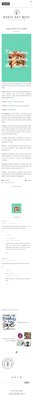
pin (9, 182)
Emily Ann (5, 258)
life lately (6, 180)
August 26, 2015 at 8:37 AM (12, 240)
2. (23, 168)
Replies (9, 235)
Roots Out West (10, 238)
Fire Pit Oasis (15, 113)
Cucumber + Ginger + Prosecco (15, 101)
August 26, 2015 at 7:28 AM (8, 260)
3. (24, 168)
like (6, 182)
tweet (3, 182)
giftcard (16, 146)
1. (22, 168)
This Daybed (11, 172)
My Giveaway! (12, 109)
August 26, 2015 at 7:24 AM (8, 223)
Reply (3, 231)
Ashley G (4, 221)
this (26, 131)
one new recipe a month (9, 140)
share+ (12, 182)
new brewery (12, 105)
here (8, 150)
